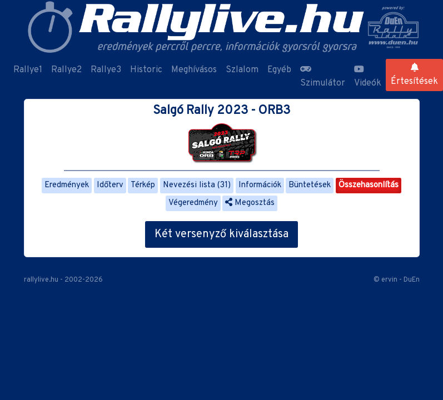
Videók (367, 76)
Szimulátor (322, 76)
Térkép (143, 185)
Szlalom (242, 70)
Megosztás (250, 203)
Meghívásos (194, 70)
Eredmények (66, 185)
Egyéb (279, 70)
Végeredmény (193, 203)
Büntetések (309, 185)
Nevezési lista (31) (197, 185)
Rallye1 (27, 70)
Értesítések (414, 75)
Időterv (110, 185)
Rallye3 (106, 70)
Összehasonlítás (369, 185)
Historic (146, 70)
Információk (259, 185)
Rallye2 (66, 70)
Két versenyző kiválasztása (221, 234)
